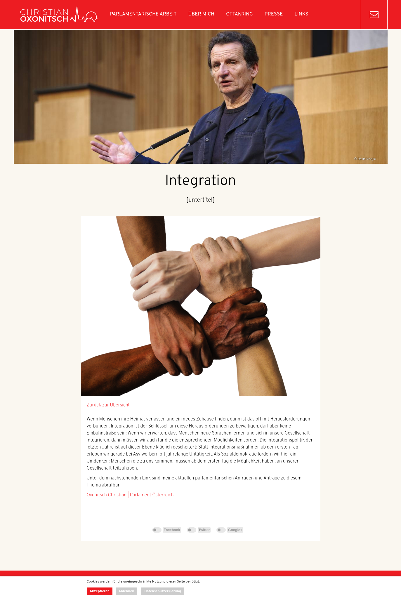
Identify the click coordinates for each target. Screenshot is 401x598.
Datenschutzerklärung (162, 591)
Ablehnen (126, 591)
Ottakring (239, 14)
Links (301, 14)
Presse (274, 14)
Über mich (201, 14)
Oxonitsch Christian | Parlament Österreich (130, 495)
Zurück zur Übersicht (108, 405)
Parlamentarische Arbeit (143, 14)
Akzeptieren (100, 591)
